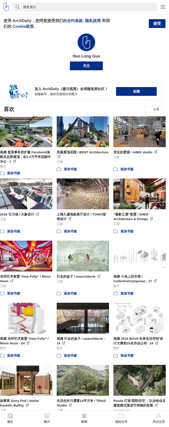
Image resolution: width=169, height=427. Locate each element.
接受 (157, 23)
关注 (86, 66)
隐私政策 (93, 20)
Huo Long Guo (86, 56)
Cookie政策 (23, 26)
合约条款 (75, 20)
